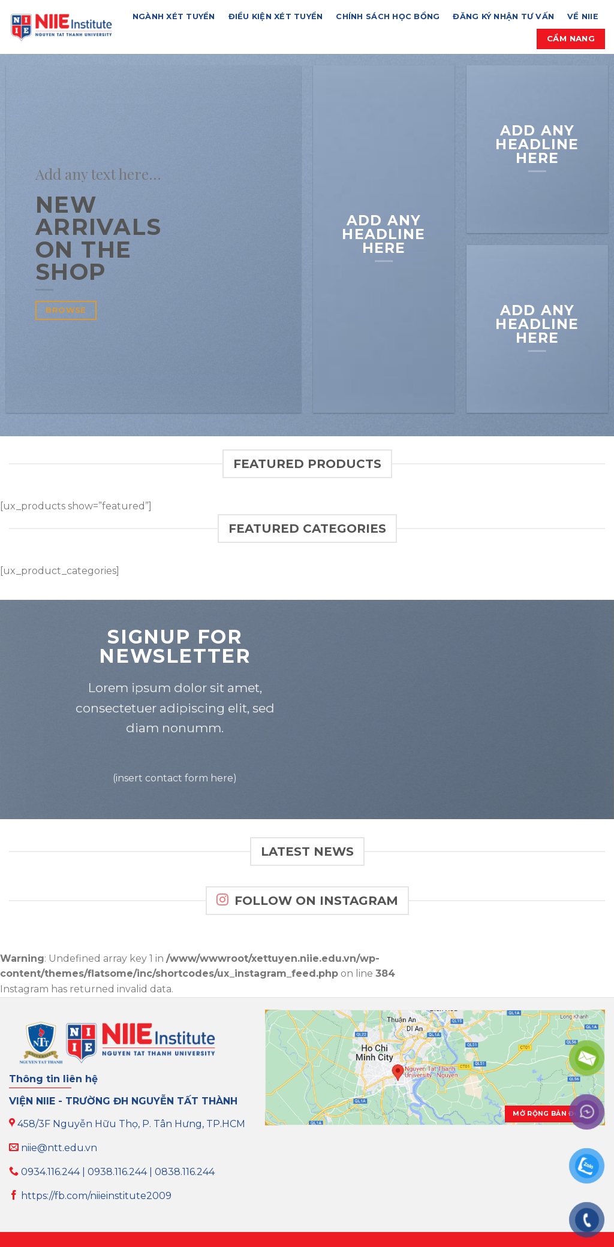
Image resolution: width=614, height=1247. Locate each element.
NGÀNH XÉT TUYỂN (174, 16)
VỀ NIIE (582, 16)
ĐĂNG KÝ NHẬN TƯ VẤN (503, 16)
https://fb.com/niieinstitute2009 (90, 1195)
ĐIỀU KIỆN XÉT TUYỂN (275, 16)
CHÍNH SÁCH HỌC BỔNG (388, 16)
